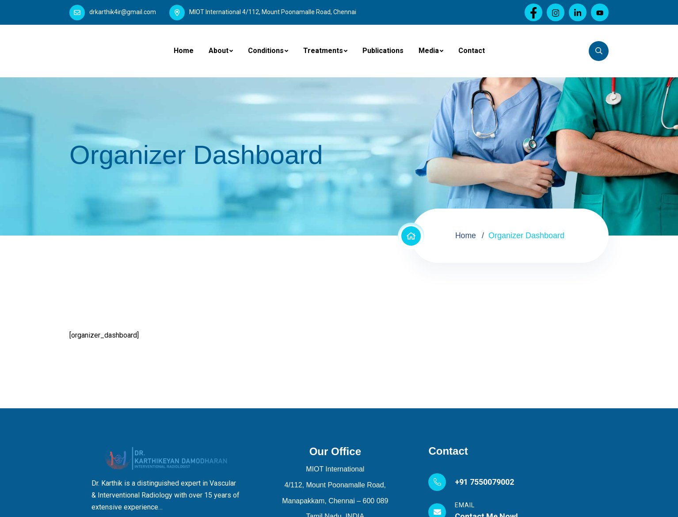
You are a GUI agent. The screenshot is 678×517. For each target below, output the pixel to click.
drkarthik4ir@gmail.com (122, 11)
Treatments (323, 50)
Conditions (266, 50)
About (219, 50)
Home (184, 50)
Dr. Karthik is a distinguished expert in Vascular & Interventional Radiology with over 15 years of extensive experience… (165, 495)
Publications (383, 50)
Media (429, 50)
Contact (471, 50)
